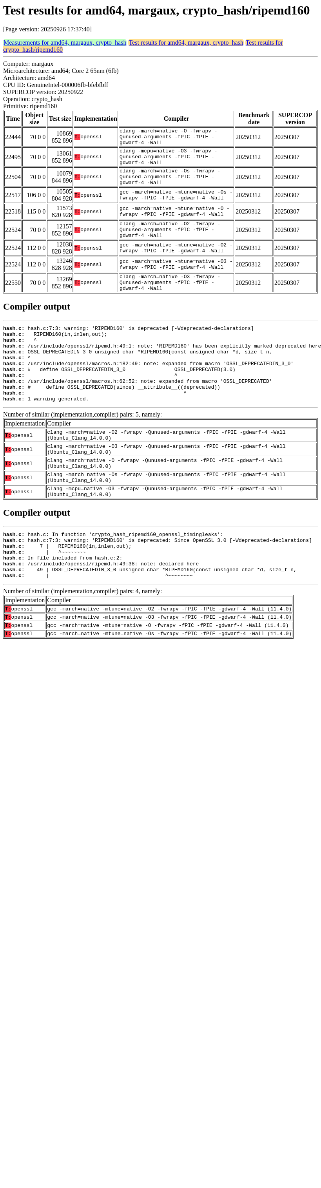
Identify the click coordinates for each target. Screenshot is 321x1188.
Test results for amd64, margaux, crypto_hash (186, 42)
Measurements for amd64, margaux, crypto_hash (65, 42)
